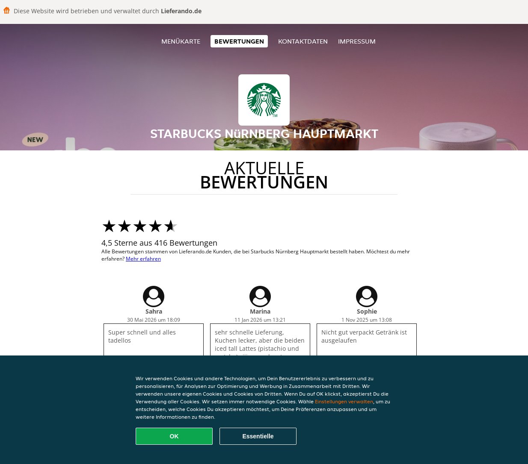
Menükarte (180, 41)
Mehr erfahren (143, 258)
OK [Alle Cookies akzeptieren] (174, 436)
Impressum (357, 41)
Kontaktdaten (303, 41)
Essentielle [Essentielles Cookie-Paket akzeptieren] (257, 436)
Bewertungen (239, 41)
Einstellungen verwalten (344, 401)
